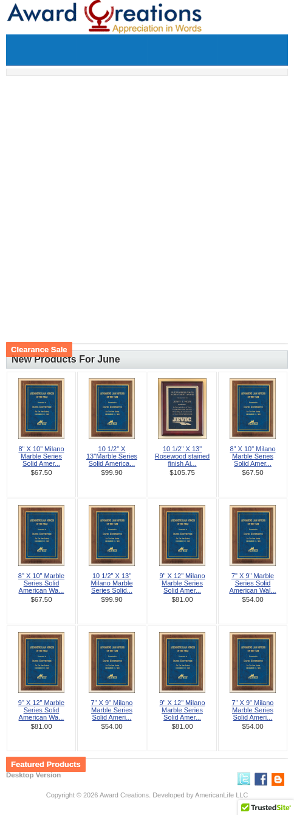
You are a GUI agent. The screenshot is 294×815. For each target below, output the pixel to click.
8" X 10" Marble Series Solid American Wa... (41, 583)
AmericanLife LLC (221, 795)
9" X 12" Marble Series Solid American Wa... (41, 710)
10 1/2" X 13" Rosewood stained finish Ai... (182, 456)
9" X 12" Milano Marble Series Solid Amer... (182, 583)
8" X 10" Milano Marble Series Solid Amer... (41, 456)
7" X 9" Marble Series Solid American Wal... (252, 583)
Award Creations (124, 795)
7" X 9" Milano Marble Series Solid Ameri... (112, 710)
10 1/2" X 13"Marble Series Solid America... (111, 456)
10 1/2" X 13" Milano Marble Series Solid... (111, 583)
